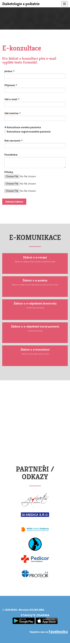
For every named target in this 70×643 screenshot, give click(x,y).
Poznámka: (11, 154)
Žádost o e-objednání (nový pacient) (35, 328)
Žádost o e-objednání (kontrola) (35, 305)
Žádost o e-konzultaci (35, 351)
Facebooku (58, 631)
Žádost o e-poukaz (35, 282)
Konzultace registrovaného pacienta (29, 131)
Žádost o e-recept (35, 259)
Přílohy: (8, 172)
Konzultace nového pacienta (24, 127)
